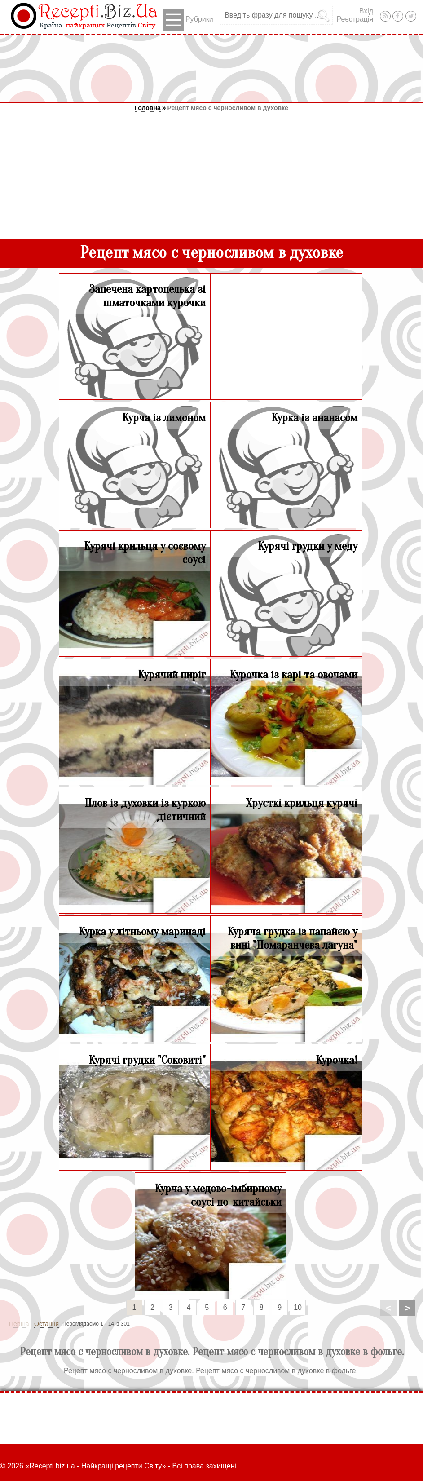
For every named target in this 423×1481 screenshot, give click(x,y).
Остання (46, 1323)
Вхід (366, 11)
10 (298, 1307)
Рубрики (188, 20)
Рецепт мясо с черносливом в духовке (227, 107)
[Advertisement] (211, 68)
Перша (19, 1323)
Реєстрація (355, 19)
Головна (148, 107)
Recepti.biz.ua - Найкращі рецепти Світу (95, 1466)
